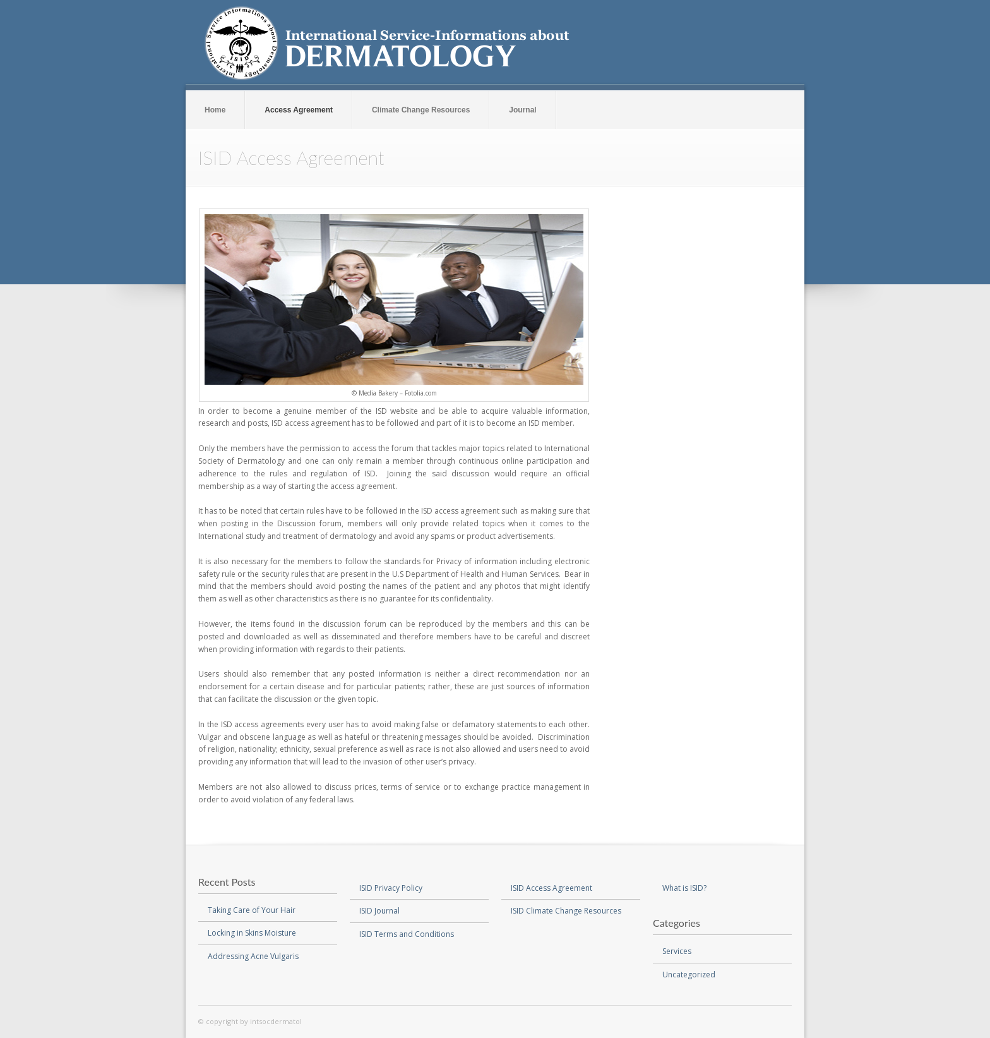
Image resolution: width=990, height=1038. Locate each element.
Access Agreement (299, 110)
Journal (522, 110)
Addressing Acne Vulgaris (253, 956)
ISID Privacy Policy (390, 888)
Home (215, 110)
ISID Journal (379, 910)
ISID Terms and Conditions (406, 934)
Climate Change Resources (421, 110)
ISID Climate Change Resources (566, 910)
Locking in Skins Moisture (252, 932)
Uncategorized (688, 974)
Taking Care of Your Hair (251, 910)
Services (676, 951)
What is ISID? (684, 888)
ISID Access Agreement (551, 888)
